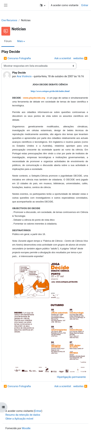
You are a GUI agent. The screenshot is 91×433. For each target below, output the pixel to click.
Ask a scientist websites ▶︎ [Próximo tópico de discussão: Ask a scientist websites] (70, 58)
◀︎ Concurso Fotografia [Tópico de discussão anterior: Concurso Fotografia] (17, 58)
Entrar (84, 5)
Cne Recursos (9, 20)
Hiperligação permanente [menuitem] (71, 377)
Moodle (26, 428)
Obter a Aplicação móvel (19, 418)
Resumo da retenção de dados (22, 414)
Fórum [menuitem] (8, 41)
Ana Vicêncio (24, 76)
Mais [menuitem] (20, 41)
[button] (42, 5)
